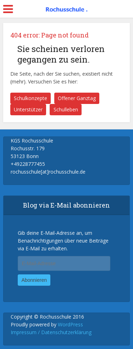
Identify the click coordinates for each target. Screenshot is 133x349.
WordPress (70, 324)
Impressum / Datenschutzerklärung (51, 332)
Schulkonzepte (30, 98)
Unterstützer (28, 109)
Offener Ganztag (77, 98)
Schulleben (66, 109)
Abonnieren (34, 280)
